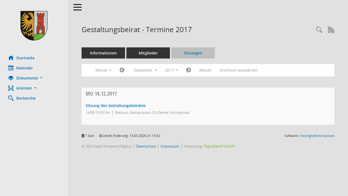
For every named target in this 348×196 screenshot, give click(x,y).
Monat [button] (103, 70)
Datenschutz (146, 146)
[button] (34, 78)
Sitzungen (193, 53)
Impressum (170, 146)
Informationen (103, 53)
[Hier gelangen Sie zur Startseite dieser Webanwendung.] (34, 26)
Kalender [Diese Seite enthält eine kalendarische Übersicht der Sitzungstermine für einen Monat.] (20, 68)
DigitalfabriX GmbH (219, 146)
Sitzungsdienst (317, 135)
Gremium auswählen (239, 70)
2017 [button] (171, 70)
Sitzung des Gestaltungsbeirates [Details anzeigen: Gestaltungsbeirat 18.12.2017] (116, 105)
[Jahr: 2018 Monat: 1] (188, 70)
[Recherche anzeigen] (319, 30)
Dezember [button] (145, 70)
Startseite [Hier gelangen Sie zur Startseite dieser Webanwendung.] (21, 57)
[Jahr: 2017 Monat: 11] (122, 70)
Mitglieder (148, 53)
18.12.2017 (101, 93)
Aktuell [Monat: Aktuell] (205, 70)
